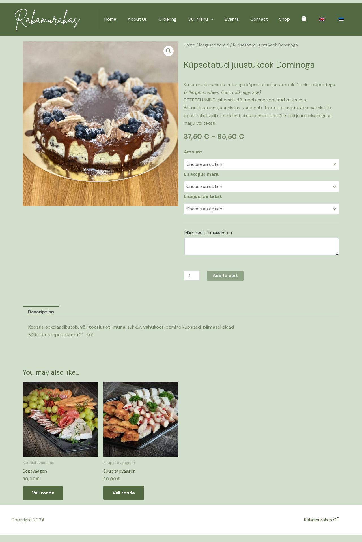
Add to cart (226, 276)
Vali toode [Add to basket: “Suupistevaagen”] (126, 494)
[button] (168, 51)
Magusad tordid (214, 45)
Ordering (184, 19)
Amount (193, 152)
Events (244, 19)
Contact (269, 19)
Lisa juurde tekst (203, 197)
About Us (156, 19)
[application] (225, 19)
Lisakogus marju (202, 174)
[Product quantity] (192, 276)
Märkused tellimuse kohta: (208, 232)
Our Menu (215, 19)
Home (132, 19)
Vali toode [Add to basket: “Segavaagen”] (45, 494)
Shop (292, 19)
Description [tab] (41, 312)
